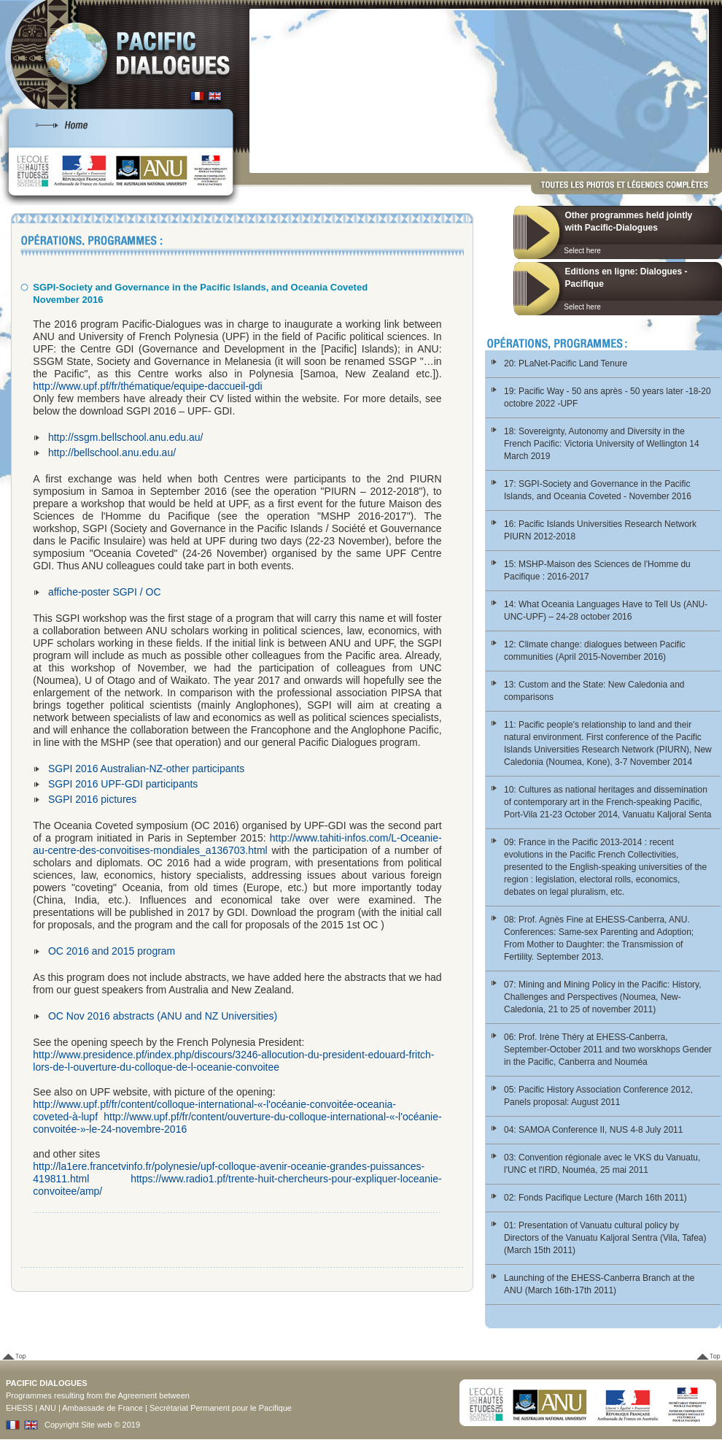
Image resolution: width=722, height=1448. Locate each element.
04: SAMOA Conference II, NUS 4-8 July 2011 (593, 1130)
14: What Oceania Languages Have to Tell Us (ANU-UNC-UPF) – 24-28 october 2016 (605, 610)
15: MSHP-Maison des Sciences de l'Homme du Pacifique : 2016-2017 (597, 570)
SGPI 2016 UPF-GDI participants (123, 784)
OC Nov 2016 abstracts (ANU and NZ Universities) (162, 1016)
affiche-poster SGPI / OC (104, 592)
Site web (96, 1424)
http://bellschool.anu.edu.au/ (112, 452)
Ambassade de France (102, 1407)
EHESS (19, 1407)
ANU (47, 1407)
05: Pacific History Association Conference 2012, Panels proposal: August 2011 (598, 1096)
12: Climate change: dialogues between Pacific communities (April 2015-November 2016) (595, 650)
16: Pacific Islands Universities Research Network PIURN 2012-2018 (600, 530)
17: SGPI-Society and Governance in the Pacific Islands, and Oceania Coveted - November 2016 (597, 490)
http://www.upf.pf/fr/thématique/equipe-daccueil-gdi (147, 386)
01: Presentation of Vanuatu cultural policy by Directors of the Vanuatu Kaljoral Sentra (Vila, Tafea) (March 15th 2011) (605, 1237)
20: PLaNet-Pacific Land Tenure (565, 363)
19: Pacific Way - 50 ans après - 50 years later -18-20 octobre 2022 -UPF (607, 397)
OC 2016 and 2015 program (111, 951)
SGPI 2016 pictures (92, 799)
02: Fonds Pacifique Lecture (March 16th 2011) (595, 1198)
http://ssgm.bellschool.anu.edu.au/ (125, 437)
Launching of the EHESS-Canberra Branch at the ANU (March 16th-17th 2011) (599, 1284)
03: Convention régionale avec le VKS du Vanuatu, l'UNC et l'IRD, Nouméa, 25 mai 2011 (602, 1163)
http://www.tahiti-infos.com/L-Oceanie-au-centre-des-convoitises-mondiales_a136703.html (237, 844)
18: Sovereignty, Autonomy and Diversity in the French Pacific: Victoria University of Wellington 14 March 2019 (601, 443)
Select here (582, 251)
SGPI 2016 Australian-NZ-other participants (146, 768)
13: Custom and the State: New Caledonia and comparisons (594, 690)
